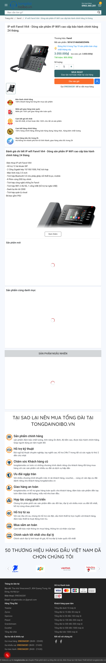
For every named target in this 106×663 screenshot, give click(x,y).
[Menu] (6, 5)
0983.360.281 (89, 4)
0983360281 (69, 87)
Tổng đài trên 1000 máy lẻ (65, 632)
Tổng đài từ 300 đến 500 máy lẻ (68, 624)
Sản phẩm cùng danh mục (21, 290)
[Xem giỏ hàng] (99, 5)
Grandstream (10, 624)
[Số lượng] (64, 66)
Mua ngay (77, 73)
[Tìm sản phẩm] (53, 12)
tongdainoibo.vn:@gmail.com (24, 600)
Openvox (8, 616)
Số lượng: (58, 62)
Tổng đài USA (11, 632)
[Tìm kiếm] (99, 12)
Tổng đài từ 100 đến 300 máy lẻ (68, 620)
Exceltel (8, 628)
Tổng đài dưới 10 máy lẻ (65, 608)
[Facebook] (56, 641)
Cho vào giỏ (74, 81)
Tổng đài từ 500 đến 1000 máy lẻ (69, 628)
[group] (29, 58)
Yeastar (8, 608)
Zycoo (7, 612)
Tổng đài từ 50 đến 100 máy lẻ (67, 616)
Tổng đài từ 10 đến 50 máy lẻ (67, 612)
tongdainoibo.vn (99, 660)
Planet (7, 620)
